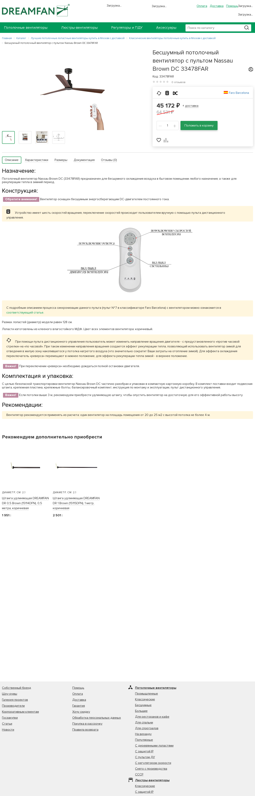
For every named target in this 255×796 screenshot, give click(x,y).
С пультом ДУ (145, 757)
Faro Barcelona (239, 93)
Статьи (7, 724)
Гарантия (78, 706)
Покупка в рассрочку (87, 724)
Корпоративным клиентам (20, 712)
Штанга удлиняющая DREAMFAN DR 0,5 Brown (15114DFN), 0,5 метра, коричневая (25, 503)
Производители (13, 706)
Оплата (202, 6)
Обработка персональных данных (96, 718)
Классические (145, 699)
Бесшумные (143, 705)
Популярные (144, 740)
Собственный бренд (16, 688)
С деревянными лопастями (154, 746)
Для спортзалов (146, 728)
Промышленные (146, 694)
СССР (139, 774)
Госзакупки (10, 718)
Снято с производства (151, 769)
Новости (8, 730)
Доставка (217, 6)
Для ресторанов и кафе (152, 717)
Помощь (232, 6)
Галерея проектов (15, 700)
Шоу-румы (9, 694)
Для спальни (144, 722)
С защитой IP (144, 751)
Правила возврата (85, 730)
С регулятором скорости (153, 763)
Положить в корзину (199, 125)
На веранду (143, 734)
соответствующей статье (24, 313)
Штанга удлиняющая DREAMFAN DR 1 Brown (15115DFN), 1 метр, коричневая (76, 503)
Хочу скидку (81, 712)
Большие (141, 711)
